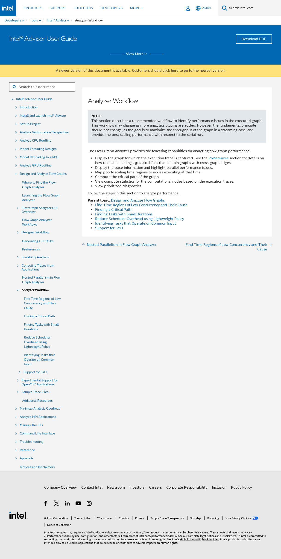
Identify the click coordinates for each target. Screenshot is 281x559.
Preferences (31, 249)
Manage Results (31, 425)
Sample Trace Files (35, 392)
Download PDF (254, 39)
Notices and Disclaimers (37, 467)
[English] (203, 8)
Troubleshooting (32, 442)
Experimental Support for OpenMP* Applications (40, 382)
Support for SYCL (35, 372)
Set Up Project (30, 124)
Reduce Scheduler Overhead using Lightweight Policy (37, 342)
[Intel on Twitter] (56, 504)
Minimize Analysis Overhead (40, 408)
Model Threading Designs (38, 149)
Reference (27, 450)
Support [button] (58, 8)
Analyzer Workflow (35, 290)
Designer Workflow (35, 232)
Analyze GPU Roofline (36, 165)
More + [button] (136, 8)
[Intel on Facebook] (46, 504)
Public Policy (241, 487)
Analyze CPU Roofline (35, 141)
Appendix (26, 458)
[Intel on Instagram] (89, 504)
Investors (136, 487)
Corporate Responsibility (186, 487)
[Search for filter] (42, 87)
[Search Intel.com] (254, 8)
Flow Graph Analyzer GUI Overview (40, 210)
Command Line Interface (37, 433)
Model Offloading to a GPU (39, 157)
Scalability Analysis (35, 257)
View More (137, 54)
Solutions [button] (83, 8)
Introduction (29, 107)
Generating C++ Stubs (38, 241)
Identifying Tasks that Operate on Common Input (39, 359)
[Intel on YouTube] (78, 504)
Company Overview (60, 487)
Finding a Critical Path (39, 316)
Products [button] (32, 8)
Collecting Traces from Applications (38, 267)
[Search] (224, 8)
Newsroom (116, 487)
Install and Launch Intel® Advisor (43, 116)
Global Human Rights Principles (199, 539)
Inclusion (219, 487)
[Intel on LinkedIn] (67, 504)
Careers (155, 487)
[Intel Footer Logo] (18, 515)
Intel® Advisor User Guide (34, 99)
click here (171, 70)
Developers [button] (111, 8)
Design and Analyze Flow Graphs (43, 174)
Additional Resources (37, 400)
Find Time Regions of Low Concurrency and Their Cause (42, 303)
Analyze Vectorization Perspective (44, 132)
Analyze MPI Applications (38, 417)
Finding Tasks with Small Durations (123, 214)
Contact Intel (91, 487)
